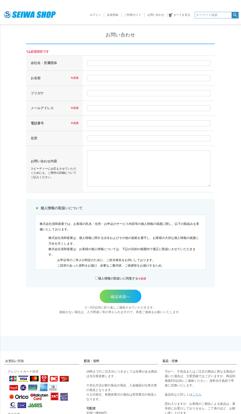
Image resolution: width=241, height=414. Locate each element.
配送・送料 (91, 361)
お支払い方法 (14, 361)
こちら (197, 394)
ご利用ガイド (132, 15)
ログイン (95, 15)
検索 (235, 15)
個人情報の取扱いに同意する (116, 278)
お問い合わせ (155, 15)
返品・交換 (170, 361)
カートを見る (181, 15)
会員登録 (112, 15)
